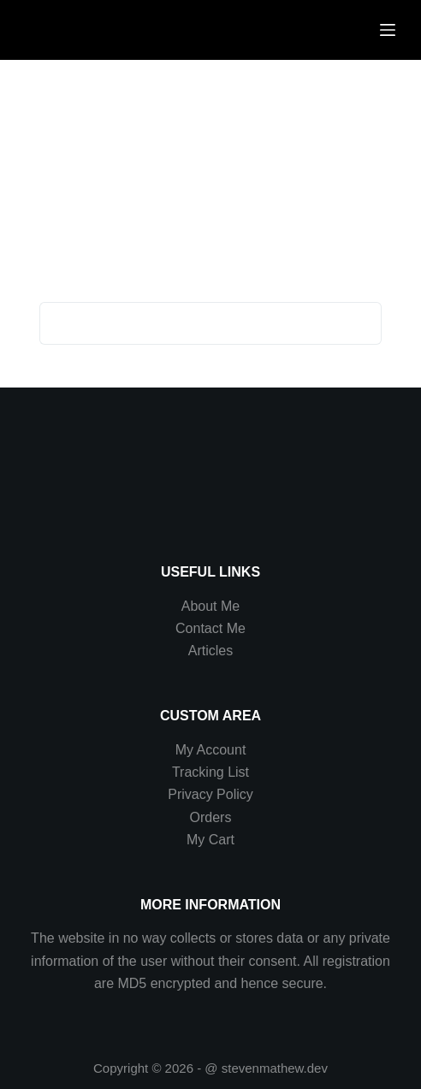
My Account (210, 750)
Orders (211, 817)
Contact (201, 628)
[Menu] (387, 30)
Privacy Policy (210, 794)
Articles (210, 650)
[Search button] (360, 323)
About (201, 606)
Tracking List (210, 772)
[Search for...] (189, 323)
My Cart (210, 839)
